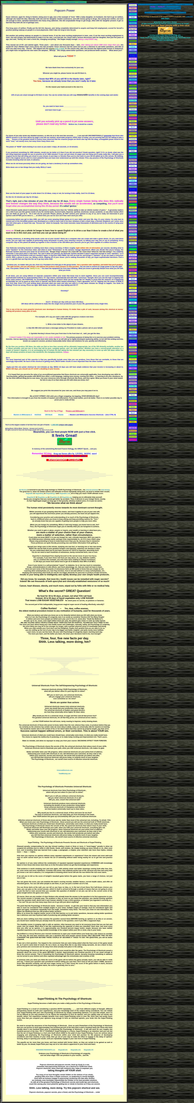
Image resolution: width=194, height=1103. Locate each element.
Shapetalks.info (76, 1050)
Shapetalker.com (64, 493)
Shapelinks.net (67, 497)
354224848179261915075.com (45, 1050)
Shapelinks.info (55, 497)
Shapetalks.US (88, 1050)
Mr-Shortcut (23, 489)
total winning (105, 489)
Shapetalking (70, 2)
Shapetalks (29, 493)
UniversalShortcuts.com (65, 770)
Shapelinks (81, 2)
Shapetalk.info (62, 1050)
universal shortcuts (91, 489)
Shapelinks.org (43, 497)
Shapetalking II (51, 493)
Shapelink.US (31, 497)
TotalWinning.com (64, 773)
